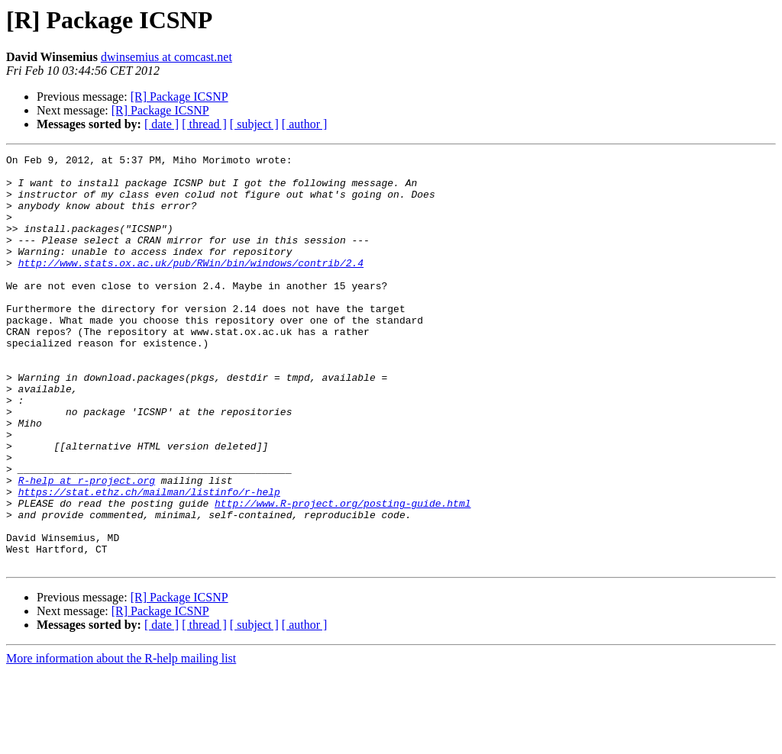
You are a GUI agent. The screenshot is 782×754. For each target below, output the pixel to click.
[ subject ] (254, 124)
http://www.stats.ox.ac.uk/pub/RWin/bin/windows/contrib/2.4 (191, 285)
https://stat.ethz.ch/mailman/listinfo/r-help (149, 560)
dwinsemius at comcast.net (166, 56)
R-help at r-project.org (86, 546)
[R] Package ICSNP (179, 96)
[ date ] (161, 124)
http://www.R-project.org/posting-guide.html (342, 574)
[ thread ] (204, 124)
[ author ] (305, 124)
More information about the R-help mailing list (121, 740)
